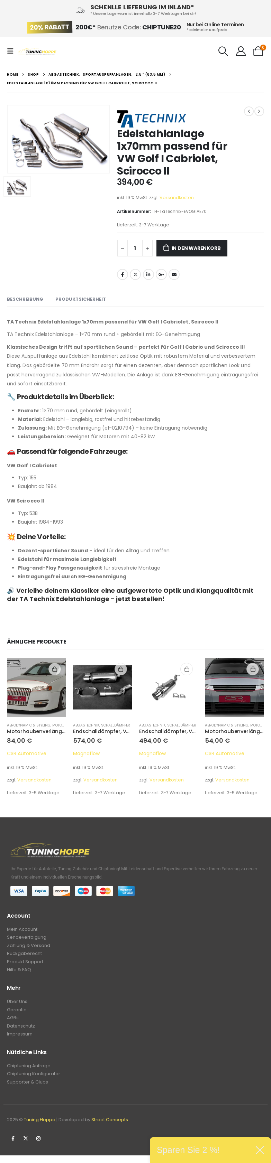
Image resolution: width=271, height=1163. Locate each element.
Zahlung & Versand (28, 947)
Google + (161, 274)
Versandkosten (177, 197)
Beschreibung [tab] (25, 299)
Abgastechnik (86, 725)
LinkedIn (148, 274)
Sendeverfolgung (26, 938)
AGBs (13, 1022)
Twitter (135, 274)
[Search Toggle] (223, 51)
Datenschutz (21, 1031)
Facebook (122, 274)
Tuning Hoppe (39, 1127)
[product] (36, 687)
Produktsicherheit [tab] (80, 299)
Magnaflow (86, 753)
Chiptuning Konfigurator (33, 1080)
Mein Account (22, 929)
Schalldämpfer (115, 725)
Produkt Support (25, 964)
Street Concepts (109, 1127)
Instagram (38, 1146)
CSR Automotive (26, 753)
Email (174, 274)
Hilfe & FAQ (19, 972)
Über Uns (17, 1005)
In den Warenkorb (196, 248)
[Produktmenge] (135, 248)
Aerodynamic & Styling (29, 725)
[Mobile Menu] (12, 51)
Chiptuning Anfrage (29, 1072)
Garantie (17, 1013)
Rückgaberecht (24, 955)
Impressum (20, 1039)
